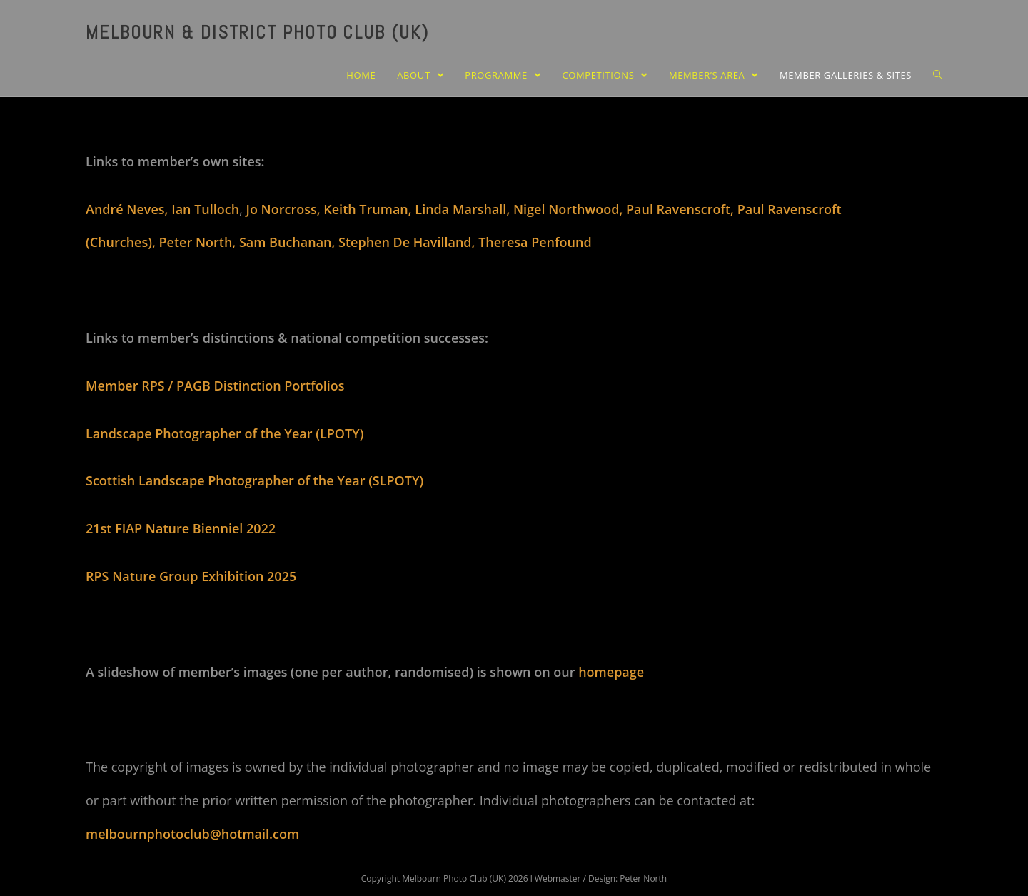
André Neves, (128, 209)
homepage (611, 671)
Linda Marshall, (464, 209)
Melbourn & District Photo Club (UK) (257, 32)
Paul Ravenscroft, (681, 209)
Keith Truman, (369, 209)
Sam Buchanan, (288, 242)
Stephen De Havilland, (408, 242)
